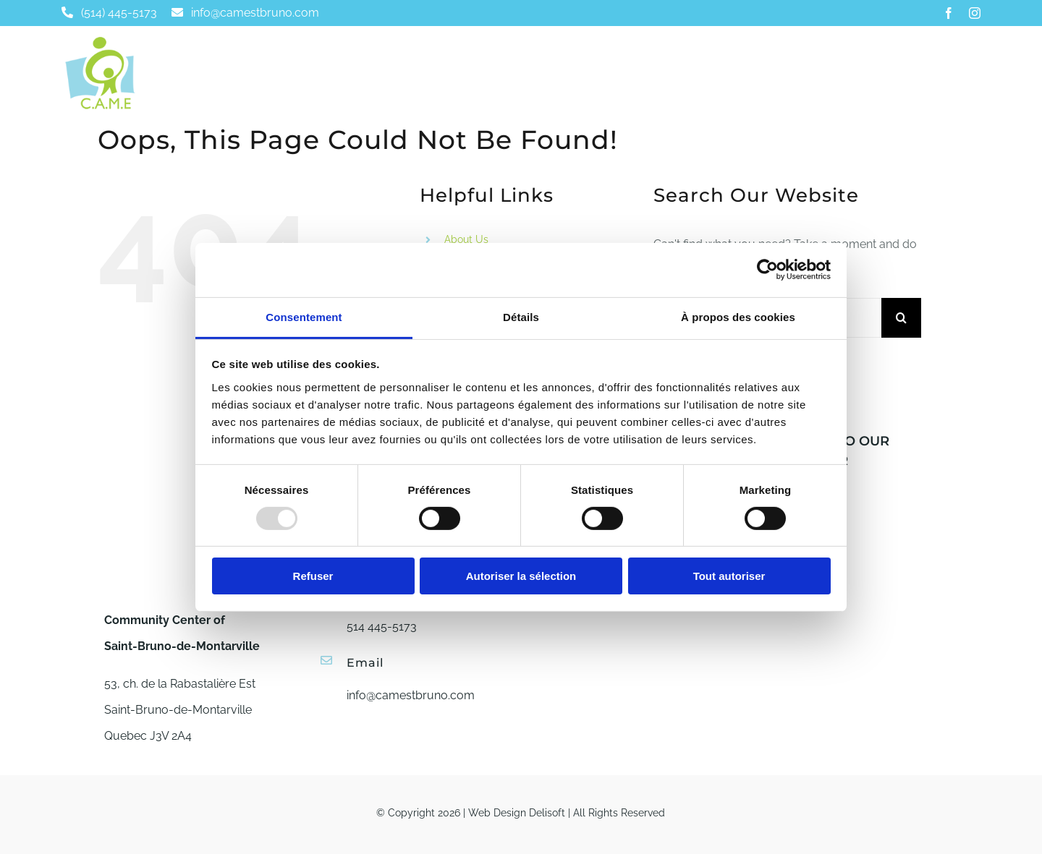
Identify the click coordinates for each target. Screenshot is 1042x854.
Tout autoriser (729, 576)
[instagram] (974, 13)
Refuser (313, 576)
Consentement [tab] (304, 316)
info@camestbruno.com (411, 695)
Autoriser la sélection (521, 576)
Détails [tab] (521, 316)
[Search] (901, 318)
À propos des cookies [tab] (738, 316)
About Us (466, 239)
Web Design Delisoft (516, 813)
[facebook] (948, 13)
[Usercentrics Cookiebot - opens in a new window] (767, 270)
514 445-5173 (382, 626)
